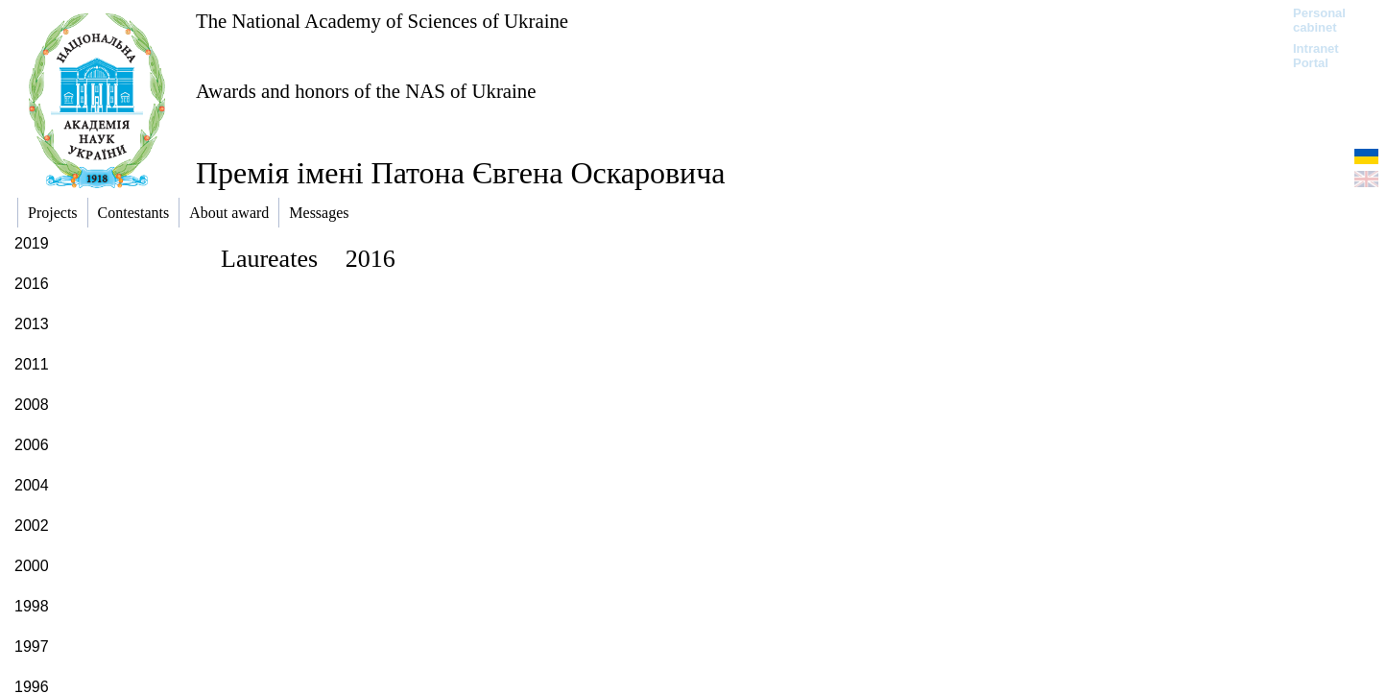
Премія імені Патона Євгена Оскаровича (460, 173)
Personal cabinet (1319, 20)
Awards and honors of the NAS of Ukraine (366, 91)
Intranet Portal (1316, 55)
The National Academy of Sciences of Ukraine (382, 21)
